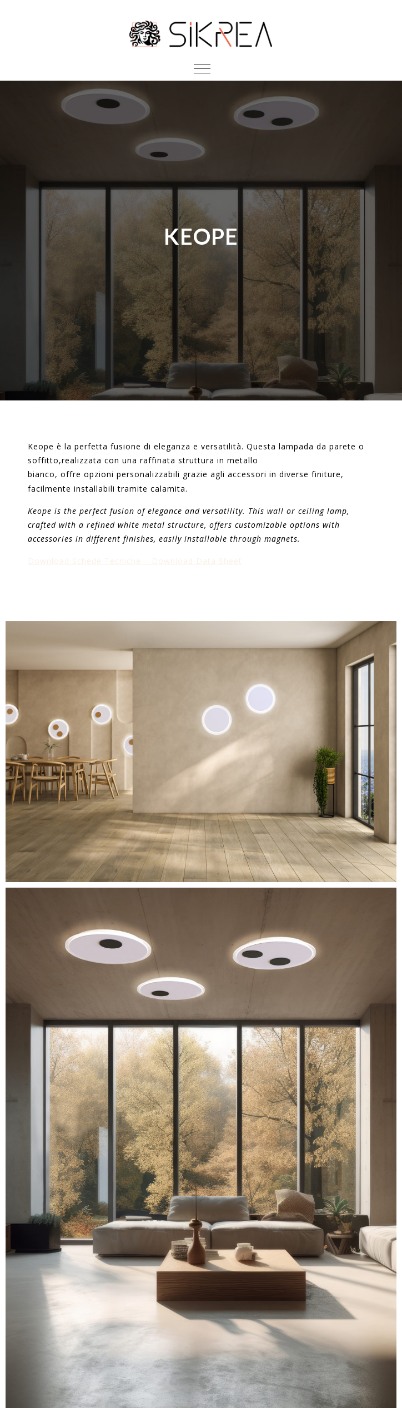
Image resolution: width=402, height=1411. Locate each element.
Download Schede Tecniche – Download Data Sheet (135, 561)
